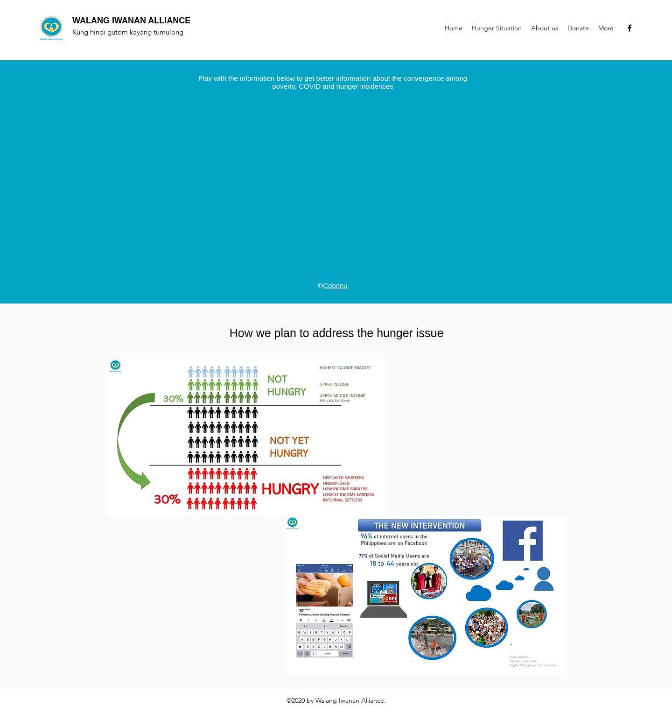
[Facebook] (629, 28)
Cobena (335, 285)
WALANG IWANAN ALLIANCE (131, 20)
